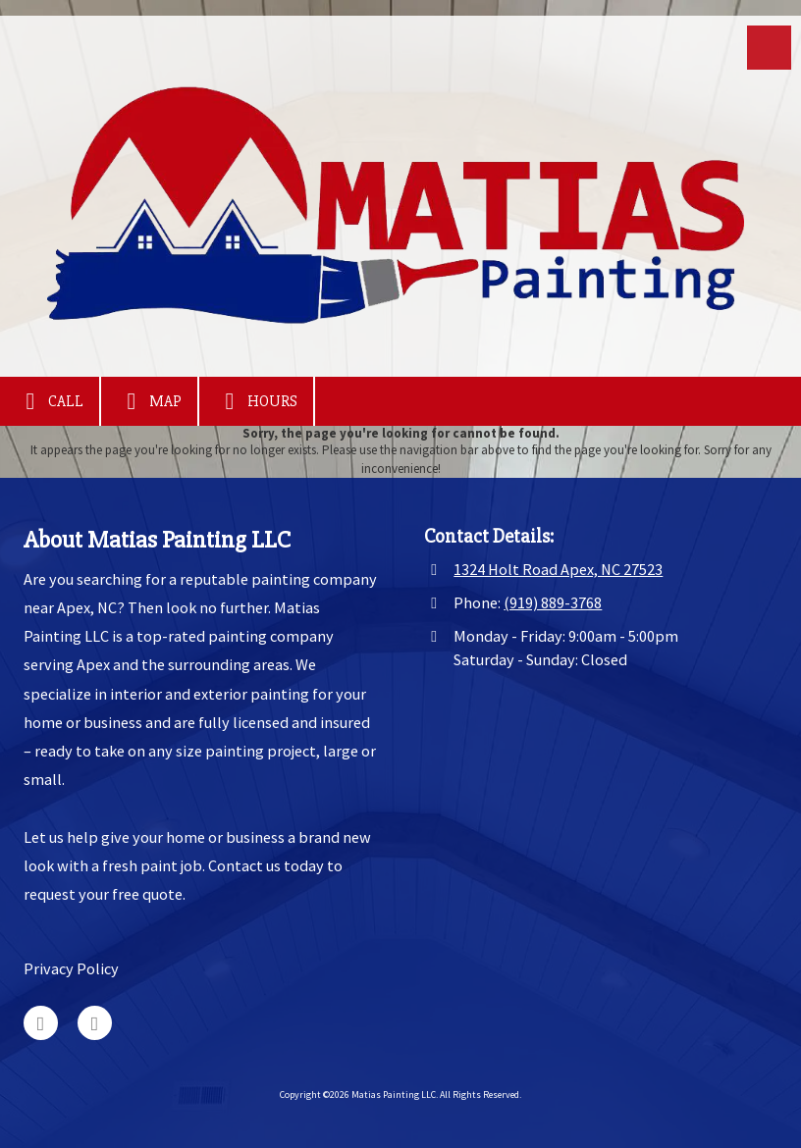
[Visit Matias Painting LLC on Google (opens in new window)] (41, 1023)
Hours (256, 401)
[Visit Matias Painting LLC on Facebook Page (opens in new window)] (95, 1023)
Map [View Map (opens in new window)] (149, 401)
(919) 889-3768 (553, 602)
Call (49, 401)
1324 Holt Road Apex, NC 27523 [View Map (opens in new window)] (558, 569)
